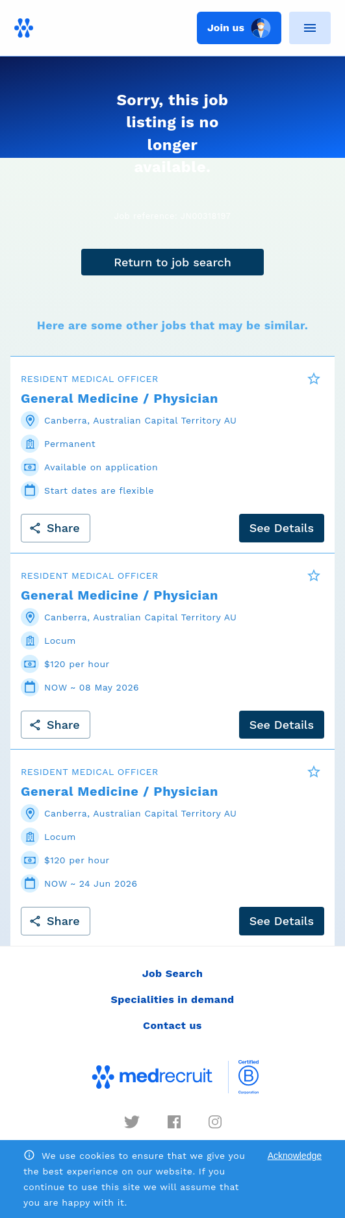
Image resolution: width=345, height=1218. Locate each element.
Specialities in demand (172, 999)
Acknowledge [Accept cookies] (295, 1155)
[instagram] (215, 1121)
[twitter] (132, 1121)
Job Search (172, 973)
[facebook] (174, 1121)
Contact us (172, 1025)
